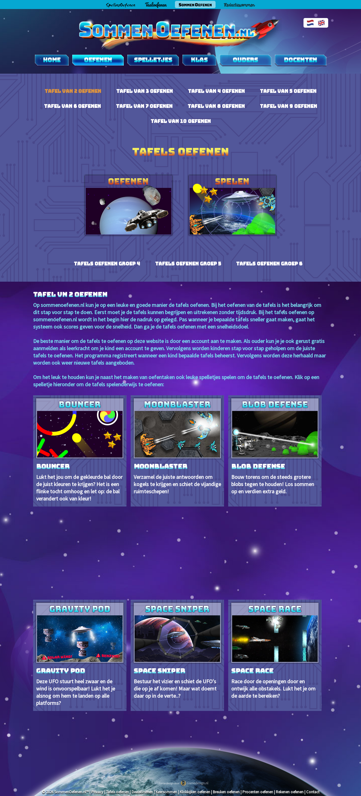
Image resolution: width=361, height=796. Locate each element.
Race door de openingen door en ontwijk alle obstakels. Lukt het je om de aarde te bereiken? (275, 651)
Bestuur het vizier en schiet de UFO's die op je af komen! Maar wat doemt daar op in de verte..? (177, 651)
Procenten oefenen (257, 791)
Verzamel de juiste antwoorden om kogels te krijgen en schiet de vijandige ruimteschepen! (177, 446)
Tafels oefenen (117, 791)
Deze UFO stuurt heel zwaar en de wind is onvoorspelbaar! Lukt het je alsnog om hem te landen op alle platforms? (79, 654)
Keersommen (166, 791)
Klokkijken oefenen (195, 791)
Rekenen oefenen (289, 791)
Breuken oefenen (226, 791)
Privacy (97, 791)
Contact (312, 791)
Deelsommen (142, 791)
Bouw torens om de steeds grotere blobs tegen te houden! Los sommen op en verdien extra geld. (275, 446)
